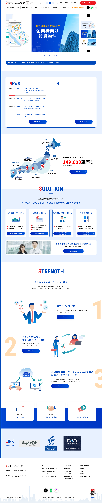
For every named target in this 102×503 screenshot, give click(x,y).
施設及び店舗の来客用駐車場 (49, 471)
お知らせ (44, 497)
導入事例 (55, 7)
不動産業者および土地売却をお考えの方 (69, 477)
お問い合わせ (51, 497)
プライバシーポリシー (69, 497)
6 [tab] (57, 56)
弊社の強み (25, 7)
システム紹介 (34, 7)
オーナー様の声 (45, 7)
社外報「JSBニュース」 (85, 477)
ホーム (44, 465)
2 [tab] (47, 56)
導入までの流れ (67, 471)
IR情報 (66, 3)
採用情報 (73, 3)
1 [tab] (45, 56)
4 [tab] (52, 56)
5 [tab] (54, 56)
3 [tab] (50, 56)
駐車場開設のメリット (13, 7)
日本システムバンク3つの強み (49, 468)
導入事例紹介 (67, 468)
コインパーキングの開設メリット (50, 477)
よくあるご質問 (65, 7)
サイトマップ (59, 497)
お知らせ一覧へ (37, 121)
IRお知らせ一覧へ (84, 121)
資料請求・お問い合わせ (88, 3)
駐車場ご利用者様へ (78, 7)
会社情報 (59, 3)
